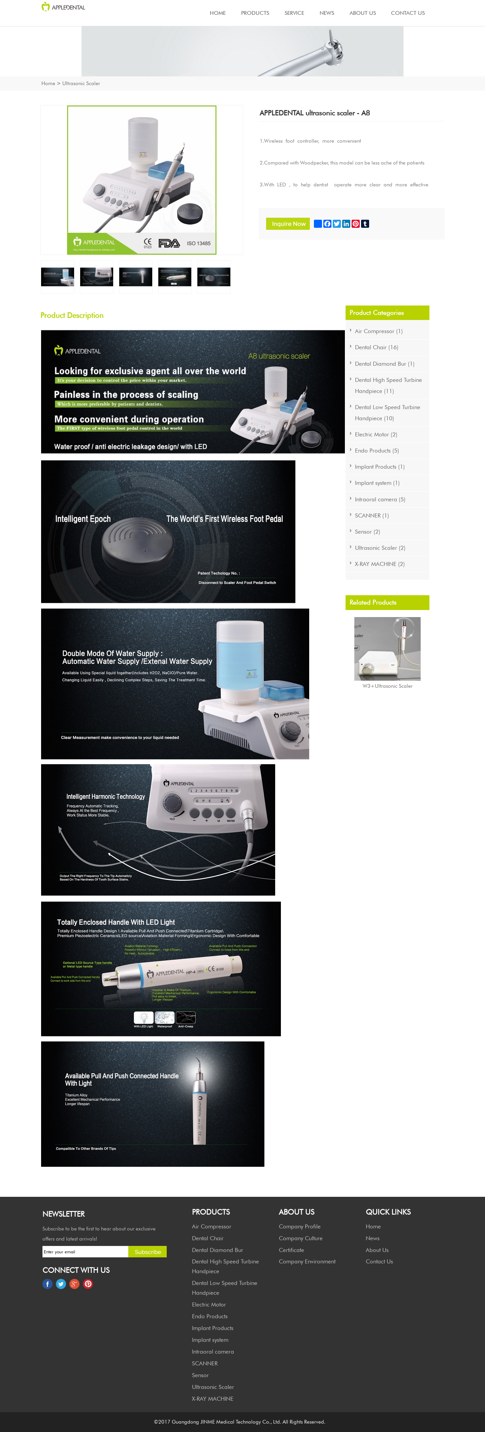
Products (255, 13)
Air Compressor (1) (379, 331)
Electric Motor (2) (376, 434)
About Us (363, 13)
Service (294, 13)
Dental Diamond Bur (217, 1250)
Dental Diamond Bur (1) (385, 363)
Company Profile (300, 1226)
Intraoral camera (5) (380, 499)
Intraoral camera (213, 1351)
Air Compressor (211, 1226)
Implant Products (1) (380, 466)
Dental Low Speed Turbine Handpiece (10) (387, 413)
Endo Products (210, 1316)
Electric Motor (209, 1304)
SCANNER (205, 1363)
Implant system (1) (377, 482)
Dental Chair (208, 1238)
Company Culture (301, 1238)
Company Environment (307, 1261)
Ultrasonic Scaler (81, 83)
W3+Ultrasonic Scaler (388, 686)
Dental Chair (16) (376, 347)
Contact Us (408, 13)
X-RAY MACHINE (212, 1398)
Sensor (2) (367, 531)
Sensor (200, 1375)
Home (218, 13)
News (327, 13)
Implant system (210, 1339)
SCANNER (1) (372, 515)
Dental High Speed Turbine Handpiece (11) (388, 385)
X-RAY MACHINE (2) (380, 564)
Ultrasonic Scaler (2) (380, 547)
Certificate (291, 1250)
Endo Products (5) (377, 450)
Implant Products (212, 1328)
